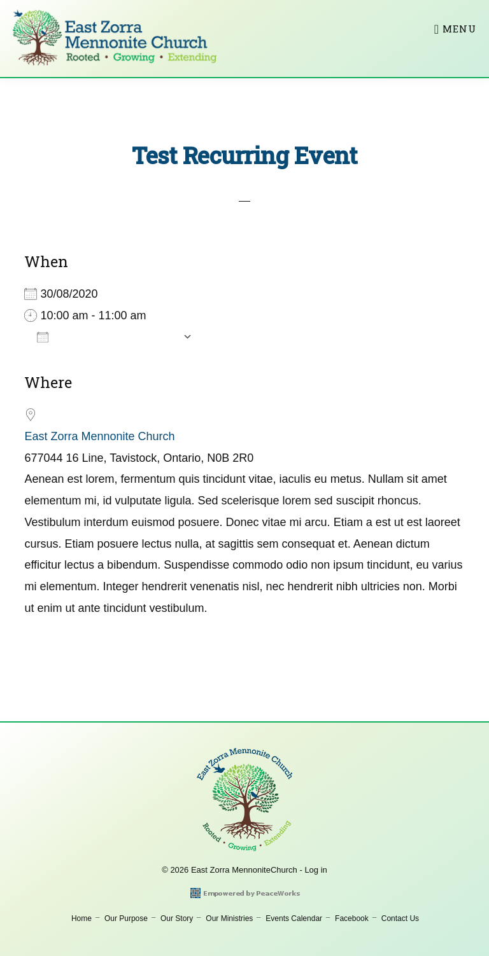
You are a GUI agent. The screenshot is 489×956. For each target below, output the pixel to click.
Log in (315, 870)
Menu (459, 28)
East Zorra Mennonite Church (99, 436)
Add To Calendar (106, 336)
